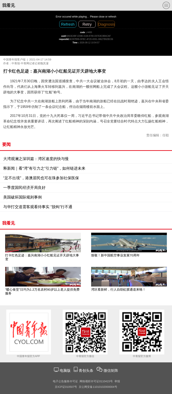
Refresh (67, 24)
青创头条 (86, 371)
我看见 (8, 5)
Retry (87, 24)
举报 (117, 381)
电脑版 (65, 371)
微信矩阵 (111, 371)
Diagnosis (106, 24)
